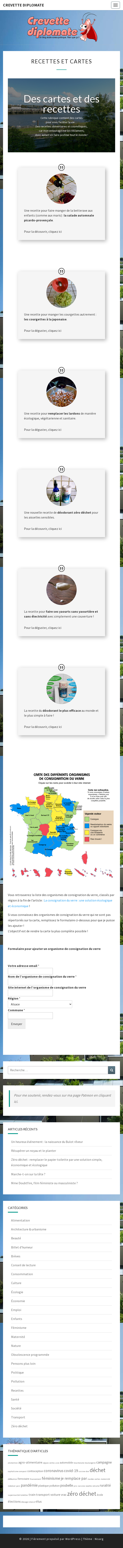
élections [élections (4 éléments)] (14, 1501)
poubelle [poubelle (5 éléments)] (66, 1485)
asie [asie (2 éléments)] (57, 1463)
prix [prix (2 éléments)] (75, 1486)
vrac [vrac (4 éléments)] (64, 1495)
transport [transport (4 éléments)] (43, 1495)
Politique (17, 1372)
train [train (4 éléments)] (32, 1495)
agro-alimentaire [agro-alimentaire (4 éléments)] (30, 1462)
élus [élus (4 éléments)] (39, 1501)
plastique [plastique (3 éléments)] (43, 1485)
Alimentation (20, 1220)
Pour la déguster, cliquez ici (42, 331)
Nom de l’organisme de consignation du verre (42, 976)
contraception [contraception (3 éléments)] (35, 1471)
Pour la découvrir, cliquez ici (43, 231)
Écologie (17, 1292)
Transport (18, 1417)
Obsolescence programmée (30, 1355)
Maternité (18, 1337)
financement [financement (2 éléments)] (35, 1479)
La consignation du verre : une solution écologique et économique (60, 903)
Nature (16, 1346)
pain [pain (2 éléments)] (18, 1486)
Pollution (17, 1381)
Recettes (17, 1390)
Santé (15, 1399)
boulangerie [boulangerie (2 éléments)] (90, 1463)
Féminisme (18, 1328)
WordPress (73, 1539)
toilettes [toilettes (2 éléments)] (24, 1495)
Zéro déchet (19, 1426)
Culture (16, 1283)
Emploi (16, 1310)
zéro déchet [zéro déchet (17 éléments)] (81, 1493)
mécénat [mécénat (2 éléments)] (12, 1486)
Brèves (15, 1256)
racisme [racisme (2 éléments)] (81, 1486)
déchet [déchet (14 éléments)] (97, 1470)
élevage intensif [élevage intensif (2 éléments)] (28, 1502)
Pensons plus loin (23, 1363)
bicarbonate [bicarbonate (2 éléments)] (79, 1463)
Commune (16, 1010)
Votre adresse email (23, 966)
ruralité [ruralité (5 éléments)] (105, 1485)
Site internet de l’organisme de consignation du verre (47, 987)
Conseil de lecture (23, 1265)
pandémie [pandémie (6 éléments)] (29, 1485)
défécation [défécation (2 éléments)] (12, 1479)
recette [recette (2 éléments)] (88, 1486)
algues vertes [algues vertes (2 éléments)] (49, 1463)
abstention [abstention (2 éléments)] (13, 1463)
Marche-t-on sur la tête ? (28, 1174)
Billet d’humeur (22, 1247)
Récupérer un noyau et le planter (33, 1151)
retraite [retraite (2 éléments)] (95, 1486)
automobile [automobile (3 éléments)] (66, 1462)
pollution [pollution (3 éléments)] (54, 1485)
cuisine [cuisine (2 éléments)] (82, 1471)
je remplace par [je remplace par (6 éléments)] (74, 1478)
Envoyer (16, 1024)
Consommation (22, 1274)
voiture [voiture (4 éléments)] (55, 1495)
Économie (18, 1301)
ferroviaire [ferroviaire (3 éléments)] (23, 1479)
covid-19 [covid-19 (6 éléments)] (71, 1470)
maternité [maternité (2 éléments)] (105, 1479)
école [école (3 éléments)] (100, 1495)
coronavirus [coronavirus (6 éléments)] (53, 1470)
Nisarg (99, 1539)
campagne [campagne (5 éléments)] (104, 1462)
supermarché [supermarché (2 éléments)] (14, 1495)
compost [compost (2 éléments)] (23, 1471)
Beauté (16, 1238)
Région (14, 998)
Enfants (16, 1319)
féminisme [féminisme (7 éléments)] (51, 1478)
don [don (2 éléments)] (87, 1471)
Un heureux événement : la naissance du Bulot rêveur (47, 1142)
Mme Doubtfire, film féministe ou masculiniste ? (44, 1183)
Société (16, 1408)
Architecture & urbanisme (28, 1229)
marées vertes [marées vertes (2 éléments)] (94, 1479)
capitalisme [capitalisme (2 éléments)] (13, 1471)
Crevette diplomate (23, 4)
